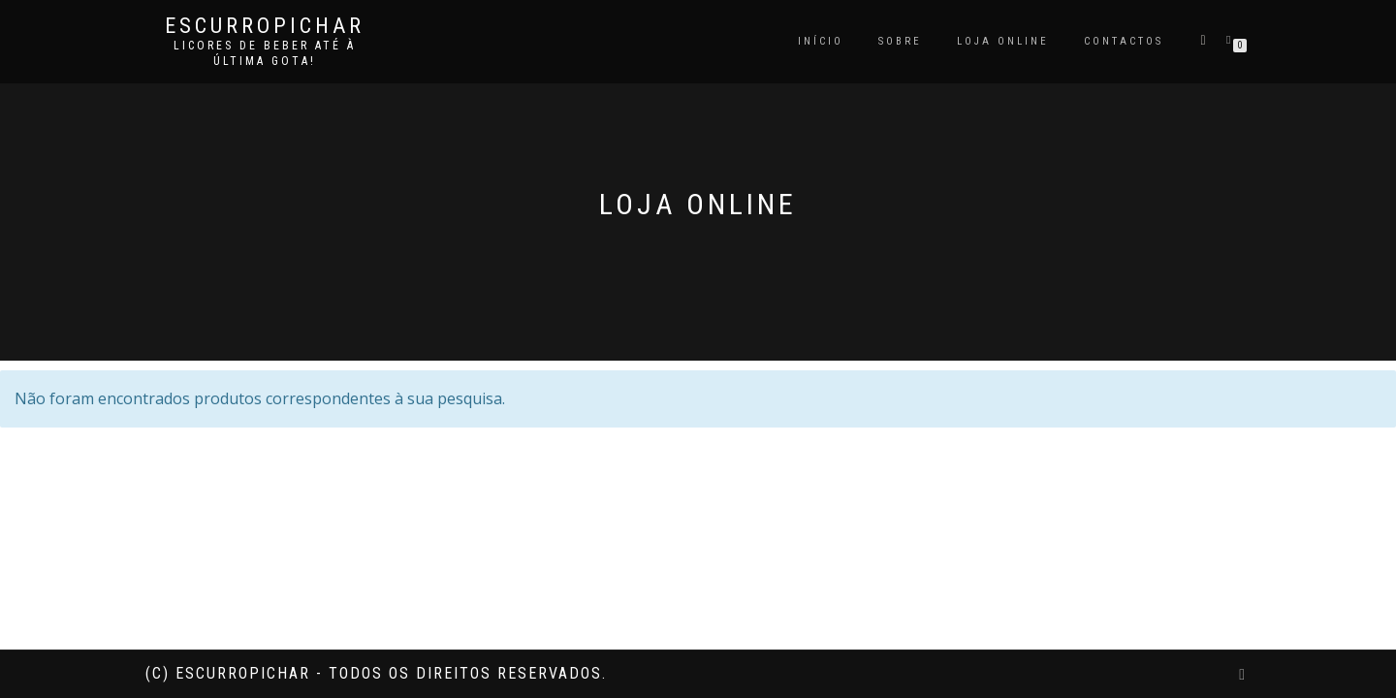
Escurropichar (265, 26)
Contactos (1123, 41)
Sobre (900, 41)
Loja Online (1003, 41)
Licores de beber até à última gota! (265, 53)
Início (820, 41)
